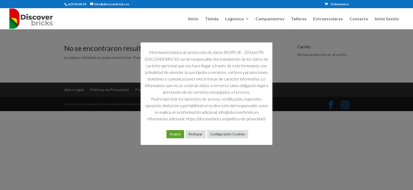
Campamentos (269, 19)
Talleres (299, 19)
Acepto (175, 134)
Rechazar (196, 134)
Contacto (359, 19)
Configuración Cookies (227, 134)
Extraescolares (328, 19)
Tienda (212, 19)
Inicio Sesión (387, 19)
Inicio (193, 19)
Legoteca (234, 19)
